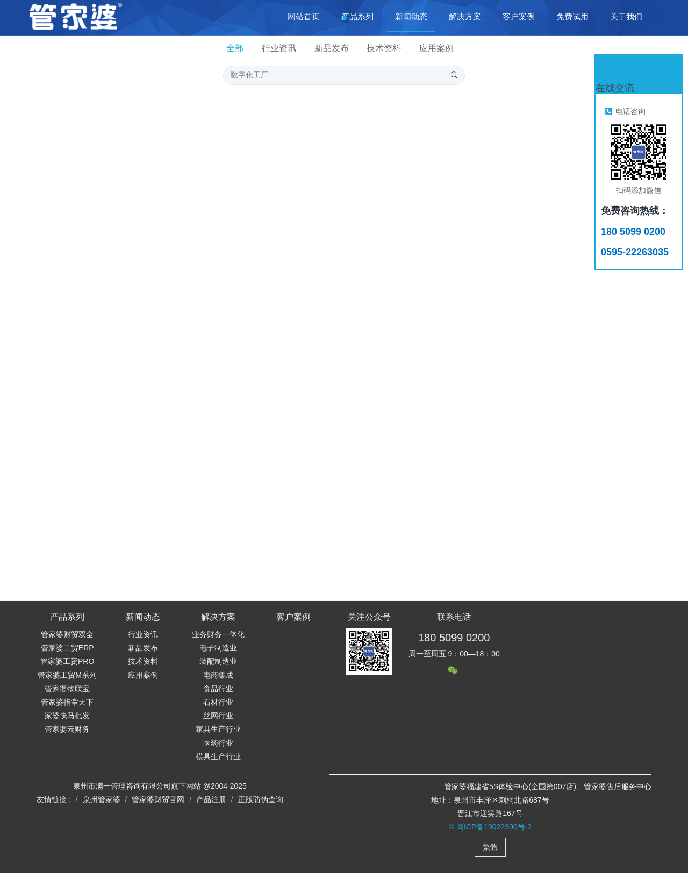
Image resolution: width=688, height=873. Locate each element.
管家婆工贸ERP (67, 647)
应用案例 (436, 48)
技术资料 (384, 48)
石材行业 (218, 702)
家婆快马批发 (67, 715)
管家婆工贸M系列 (67, 675)
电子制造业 (218, 647)
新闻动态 (143, 616)
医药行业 (218, 743)
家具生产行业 (218, 729)
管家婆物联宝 (67, 688)
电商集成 (218, 675)
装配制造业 (218, 661)
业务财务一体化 (218, 634)
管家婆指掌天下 (67, 702)
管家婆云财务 (67, 729)
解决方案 (218, 616)
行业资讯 (279, 48)
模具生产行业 (218, 756)
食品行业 (218, 688)
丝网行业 (218, 715)
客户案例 (293, 616)
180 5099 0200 (454, 637)
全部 (234, 48)
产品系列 (67, 616)
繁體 (490, 847)
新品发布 (331, 48)
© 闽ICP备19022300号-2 (490, 826)
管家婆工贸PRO (67, 661)
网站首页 (304, 16)
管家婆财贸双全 (67, 634)
